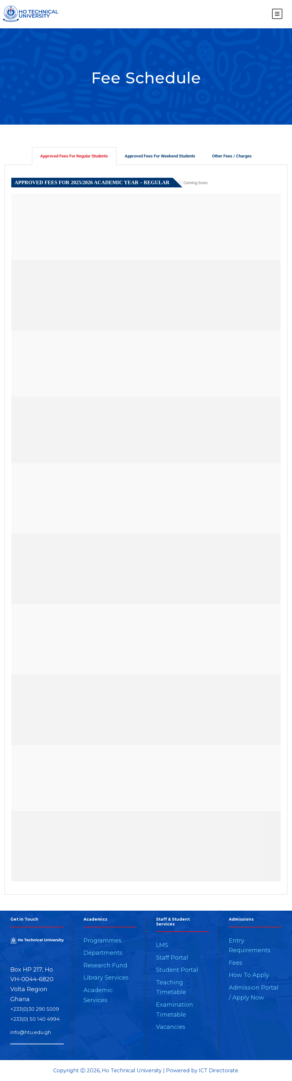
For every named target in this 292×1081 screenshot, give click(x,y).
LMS (162, 945)
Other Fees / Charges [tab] (232, 156)
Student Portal (177, 969)
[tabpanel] (146, 530)
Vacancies (170, 1026)
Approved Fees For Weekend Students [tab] (160, 156)
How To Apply (249, 975)
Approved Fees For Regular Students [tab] (74, 156)
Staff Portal (172, 957)
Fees (235, 962)
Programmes (102, 940)
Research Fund (105, 965)
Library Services (106, 977)
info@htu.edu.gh (30, 1032)
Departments (102, 952)
